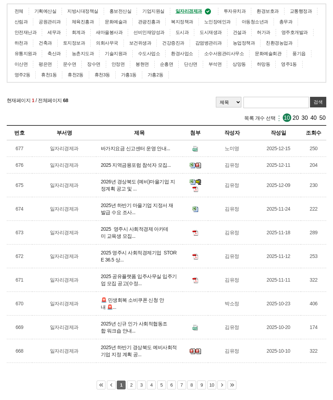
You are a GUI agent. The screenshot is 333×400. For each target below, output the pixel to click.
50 (322, 118)
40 (313, 118)
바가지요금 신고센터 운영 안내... (137, 148)
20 (296, 118)
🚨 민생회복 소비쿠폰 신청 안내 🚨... (132, 303)
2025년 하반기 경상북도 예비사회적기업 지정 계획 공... (139, 351)
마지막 (232, 385)
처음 (101, 385)
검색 (318, 102)
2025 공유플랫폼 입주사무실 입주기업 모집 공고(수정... (139, 279)
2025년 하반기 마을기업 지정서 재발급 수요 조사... (137, 208)
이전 (111, 385)
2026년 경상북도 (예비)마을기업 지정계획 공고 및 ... (138, 185)
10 (287, 118)
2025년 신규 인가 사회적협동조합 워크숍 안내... (134, 327)
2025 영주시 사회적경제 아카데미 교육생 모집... (134, 232)
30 (305, 118)
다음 (221, 385)
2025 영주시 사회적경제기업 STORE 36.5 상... (139, 256)
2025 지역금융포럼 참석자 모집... (137, 165)
